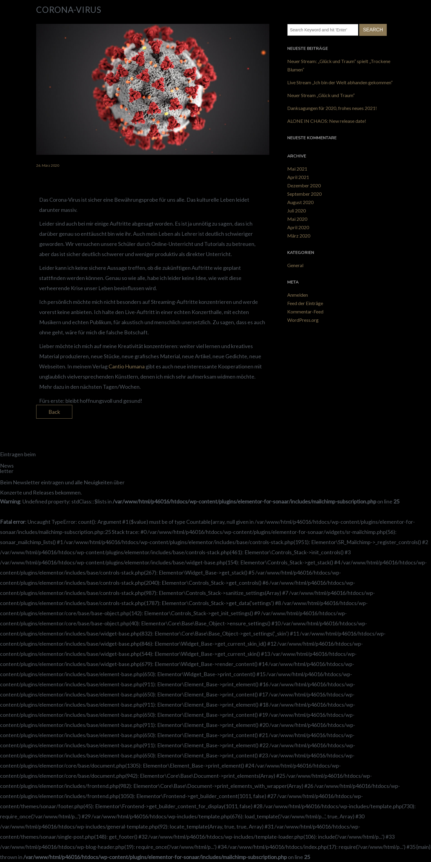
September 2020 (304, 194)
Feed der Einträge (305, 303)
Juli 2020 (296, 210)
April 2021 (298, 177)
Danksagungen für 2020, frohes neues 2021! (332, 108)
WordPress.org (303, 320)
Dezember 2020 (304, 185)
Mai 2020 (297, 219)
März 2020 (298, 235)
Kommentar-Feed (305, 311)
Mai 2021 (297, 169)
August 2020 (300, 202)
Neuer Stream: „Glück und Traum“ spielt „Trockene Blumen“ (338, 65)
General (295, 265)
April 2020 (298, 227)
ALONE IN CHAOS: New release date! (326, 121)
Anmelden (297, 295)
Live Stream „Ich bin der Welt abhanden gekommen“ (340, 82)
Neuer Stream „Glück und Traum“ (321, 95)
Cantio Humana (126, 366)
